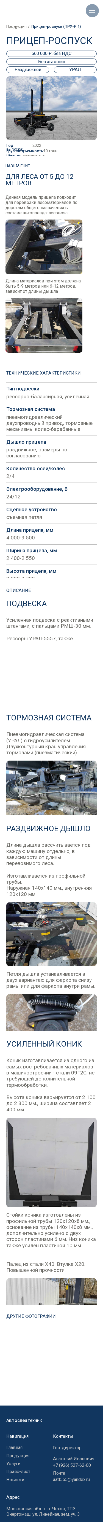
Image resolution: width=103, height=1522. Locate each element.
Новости (15, 1479)
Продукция (16, 26)
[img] (51, 1365)
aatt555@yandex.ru (71, 1479)
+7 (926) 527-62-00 (72, 1465)
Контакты (63, 1436)
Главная (14, 1447)
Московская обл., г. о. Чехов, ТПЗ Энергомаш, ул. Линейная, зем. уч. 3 (43, 1511)
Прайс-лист (18, 1471)
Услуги (13, 1463)
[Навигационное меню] (92, 11)
